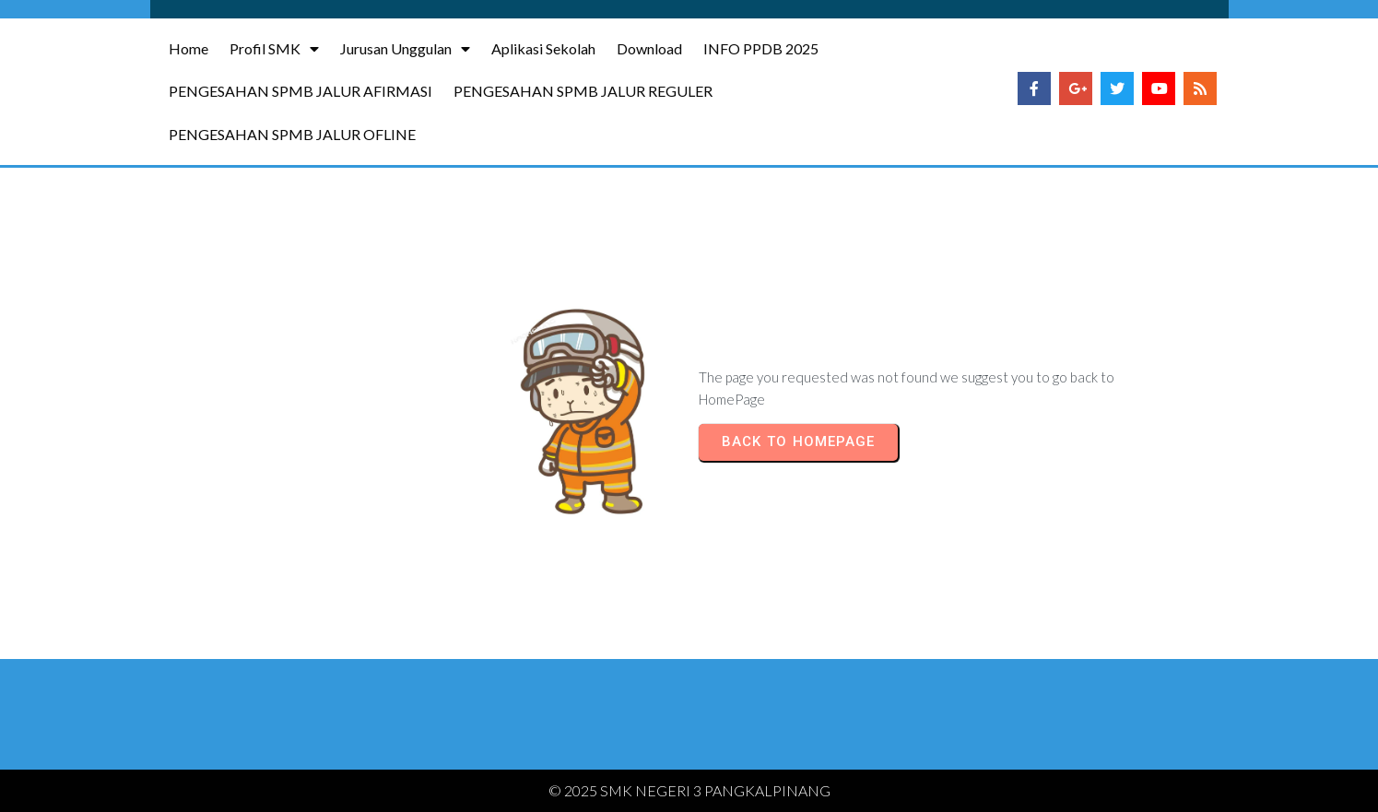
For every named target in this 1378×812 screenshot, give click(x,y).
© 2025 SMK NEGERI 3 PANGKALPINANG (689, 790)
